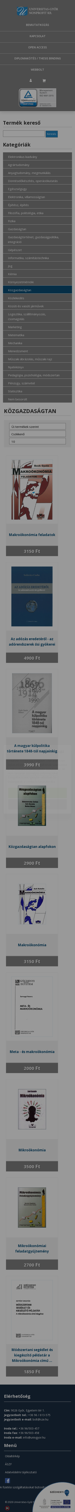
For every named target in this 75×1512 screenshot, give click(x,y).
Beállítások (37, 781)
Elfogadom (37, 769)
